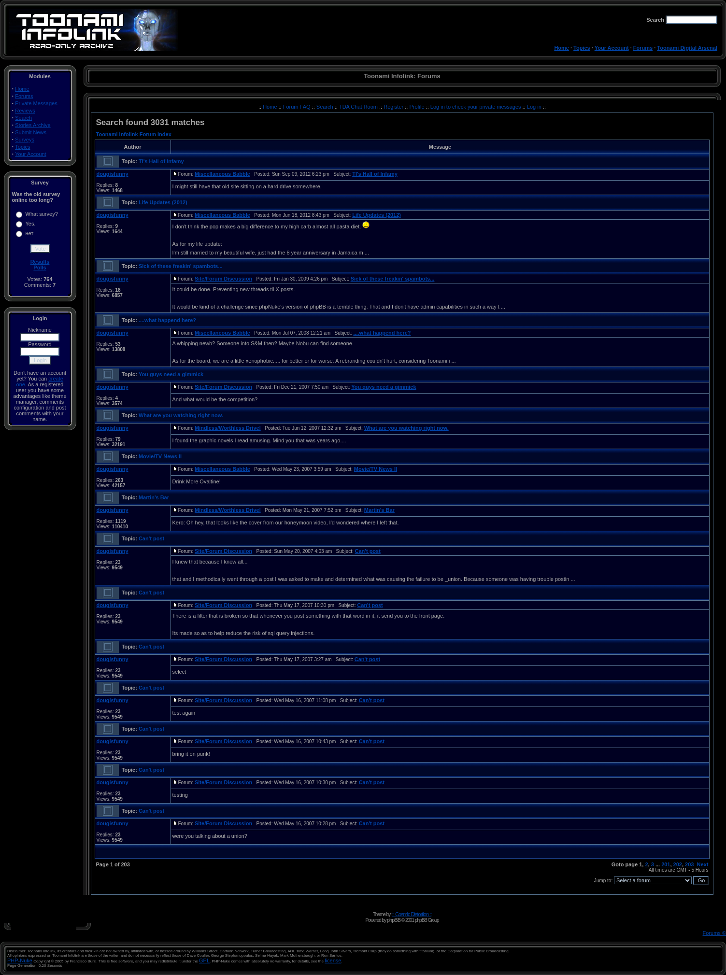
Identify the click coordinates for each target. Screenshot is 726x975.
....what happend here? (167, 320)
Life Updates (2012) (163, 202)
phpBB (393, 920)
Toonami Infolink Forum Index (133, 134)
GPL (204, 960)
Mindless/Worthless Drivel (228, 428)
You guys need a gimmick (171, 374)
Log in (534, 107)
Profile (417, 107)
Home (561, 48)
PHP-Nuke (19, 960)
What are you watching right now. (181, 415)
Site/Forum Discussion (223, 279)
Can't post (151, 538)
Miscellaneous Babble (222, 174)
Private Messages (36, 103)
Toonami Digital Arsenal (687, 48)
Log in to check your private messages (476, 107)
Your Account (612, 48)
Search (23, 118)
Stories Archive (32, 125)
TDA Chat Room (359, 107)
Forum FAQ (297, 107)
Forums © (714, 933)
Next (703, 864)
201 (665, 864)
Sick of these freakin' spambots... (181, 266)
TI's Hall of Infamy (161, 161)
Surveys (24, 139)
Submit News (30, 132)
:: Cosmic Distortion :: (412, 914)
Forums (643, 48)
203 (689, 864)
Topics (581, 48)
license (333, 960)
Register (394, 107)
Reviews (25, 110)
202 (677, 864)
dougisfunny (112, 174)
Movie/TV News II (160, 456)
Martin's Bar (154, 497)
